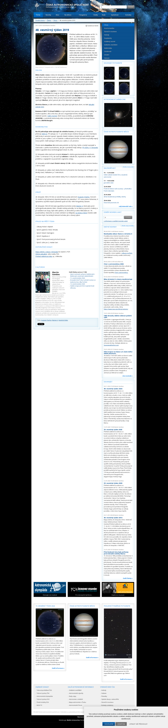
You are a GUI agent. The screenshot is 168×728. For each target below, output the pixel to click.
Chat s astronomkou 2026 (114, 264)
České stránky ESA (43, 702)
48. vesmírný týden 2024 (113, 389)
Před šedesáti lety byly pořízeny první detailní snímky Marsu (116, 553)
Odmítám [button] (121, 724)
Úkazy (55, 20)
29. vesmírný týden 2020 (113, 483)
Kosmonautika (109, 28)
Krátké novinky (110, 227)
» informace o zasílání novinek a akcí (116, 221)
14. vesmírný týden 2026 (77, 284)
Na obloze (67, 15)
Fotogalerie (83, 15)
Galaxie (103, 693)
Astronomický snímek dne (114, 99)
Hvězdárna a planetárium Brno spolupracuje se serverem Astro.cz (82, 712)
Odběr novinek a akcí (112, 212)
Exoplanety (108, 38)
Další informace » (58, 668)
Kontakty (128, 15)
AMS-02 (44, 134)
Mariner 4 (79, 206)
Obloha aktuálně (41, 254)
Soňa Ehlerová (118, 262)
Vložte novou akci (128, 167)
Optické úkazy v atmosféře (110, 699)
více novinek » (127, 376)
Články (38, 15)
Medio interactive (73, 720)
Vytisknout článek (93, 26)
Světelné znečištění (110, 45)
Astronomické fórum (75, 705)
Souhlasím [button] (109, 724)
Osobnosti (107, 51)
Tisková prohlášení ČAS (44, 690)
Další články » (128, 578)
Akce (57, 15)
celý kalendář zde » (126, 206)
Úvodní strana (40, 20)
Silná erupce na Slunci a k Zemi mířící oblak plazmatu (118, 352)
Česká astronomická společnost (48, 712)
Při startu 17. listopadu (90, 148)
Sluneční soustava (110, 32)
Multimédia (108, 48)
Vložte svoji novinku (128, 226)
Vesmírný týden (63, 320)
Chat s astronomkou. (121, 272)
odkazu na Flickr (127, 253)
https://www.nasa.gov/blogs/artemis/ (116, 309)
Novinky (48, 15)
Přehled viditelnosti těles (43, 256)
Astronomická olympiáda (45, 696)
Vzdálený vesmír (109, 41)
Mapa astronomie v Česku (77, 702)
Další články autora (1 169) (78, 272)
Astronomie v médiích (76, 699)
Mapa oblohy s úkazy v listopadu (46, 252)
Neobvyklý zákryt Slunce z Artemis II (118, 234)
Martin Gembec (50, 25)
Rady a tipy (72, 696)
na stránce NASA (81, 213)
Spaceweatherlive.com (111, 345)
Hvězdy (106, 35)
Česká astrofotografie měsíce (116, 132)
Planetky (104, 696)
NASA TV (39, 705)
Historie (107, 58)
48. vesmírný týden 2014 (113, 518)
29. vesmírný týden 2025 (113, 430)
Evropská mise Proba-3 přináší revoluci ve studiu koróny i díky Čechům (83, 281)
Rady (103, 15)
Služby (95, 15)
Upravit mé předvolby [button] (138, 724)
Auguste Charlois (84, 197)
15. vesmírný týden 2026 (77, 278)
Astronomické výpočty (76, 693)
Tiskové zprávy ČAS (43, 693)
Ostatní (106, 55)
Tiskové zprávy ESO (43, 699)
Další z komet (52, 116)
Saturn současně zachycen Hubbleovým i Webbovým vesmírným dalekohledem (82, 275)
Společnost (114, 15)
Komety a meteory (107, 705)
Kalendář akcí (110, 168)
